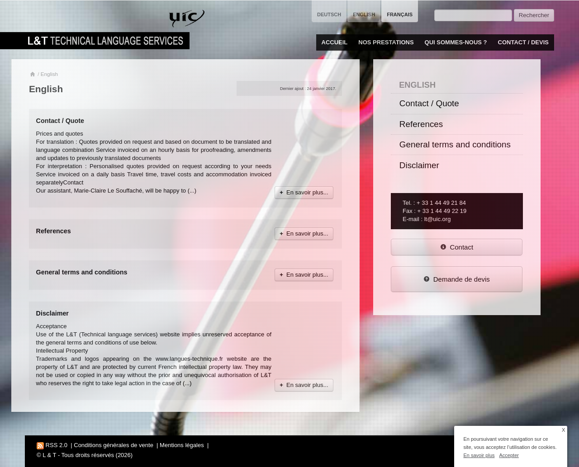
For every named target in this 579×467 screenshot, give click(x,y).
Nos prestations (385, 42)
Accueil (335, 42)
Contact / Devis (523, 42)
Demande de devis (456, 279)
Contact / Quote (60, 120)
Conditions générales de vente (113, 445)
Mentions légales (182, 445)
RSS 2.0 (52, 445)
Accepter (509, 455)
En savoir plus (478, 455)
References (53, 231)
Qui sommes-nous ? (456, 42)
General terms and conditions (82, 272)
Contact (456, 247)
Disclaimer (52, 313)
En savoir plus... (304, 192)
